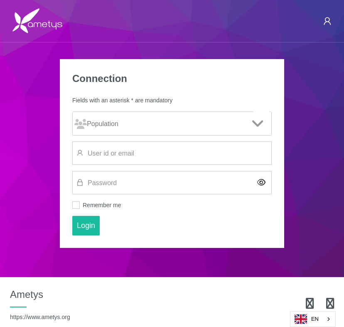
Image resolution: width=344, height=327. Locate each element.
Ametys (40, 304)
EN (307, 319)
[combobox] (313, 319)
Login (86, 225)
